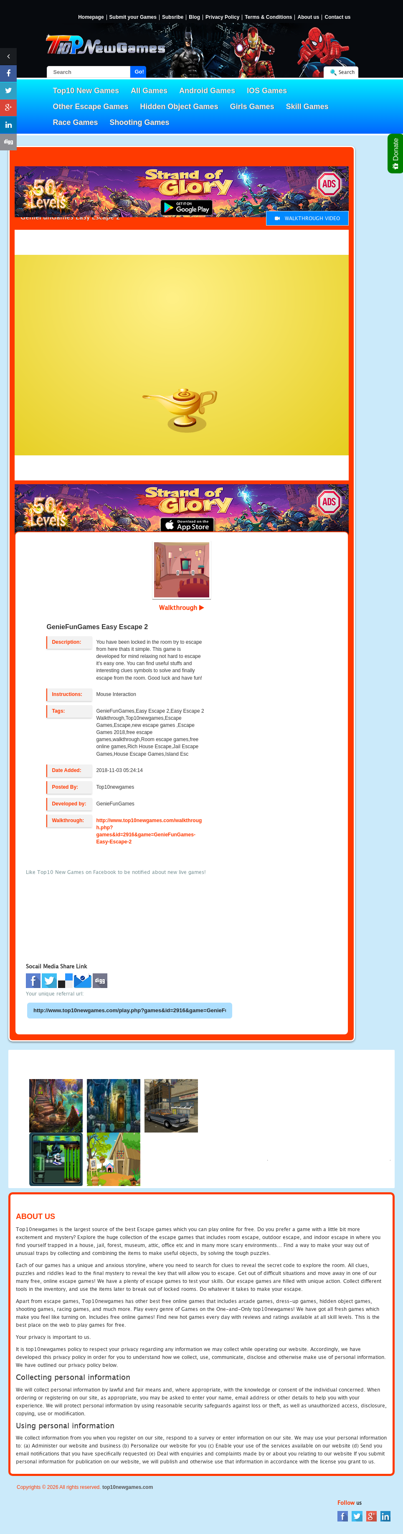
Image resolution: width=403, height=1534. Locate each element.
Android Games (207, 90)
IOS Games (267, 90)
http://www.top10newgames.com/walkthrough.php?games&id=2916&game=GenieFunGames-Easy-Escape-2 (149, 831)
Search (347, 72)
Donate (396, 153)
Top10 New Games (86, 90)
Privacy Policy (222, 17)
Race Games (75, 122)
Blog (194, 17)
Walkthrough (181, 607)
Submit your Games (133, 17)
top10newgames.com (127, 1487)
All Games (149, 90)
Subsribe (172, 17)
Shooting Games (140, 122)
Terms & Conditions (268, 17)
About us (308, 17)
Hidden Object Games (179, 106)
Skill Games (307, 106)
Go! (139, 72)
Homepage (91, 17)
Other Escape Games (91, 106)
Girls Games (252, 106)
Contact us (337, 17)
